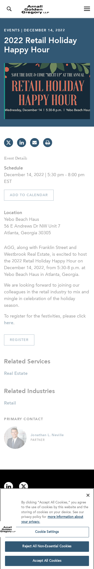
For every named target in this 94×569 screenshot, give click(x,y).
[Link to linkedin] (8, 486)
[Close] (87, 496)
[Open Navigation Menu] (87, 9)
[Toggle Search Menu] (9, 9)
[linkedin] (21, 142)
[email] (34, 142)
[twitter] (8, 142)
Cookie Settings (47, 533)
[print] (47, 142)
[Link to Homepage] (49, 9)
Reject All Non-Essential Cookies (46, 547)
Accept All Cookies (47, 562)
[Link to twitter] (23, 486)
